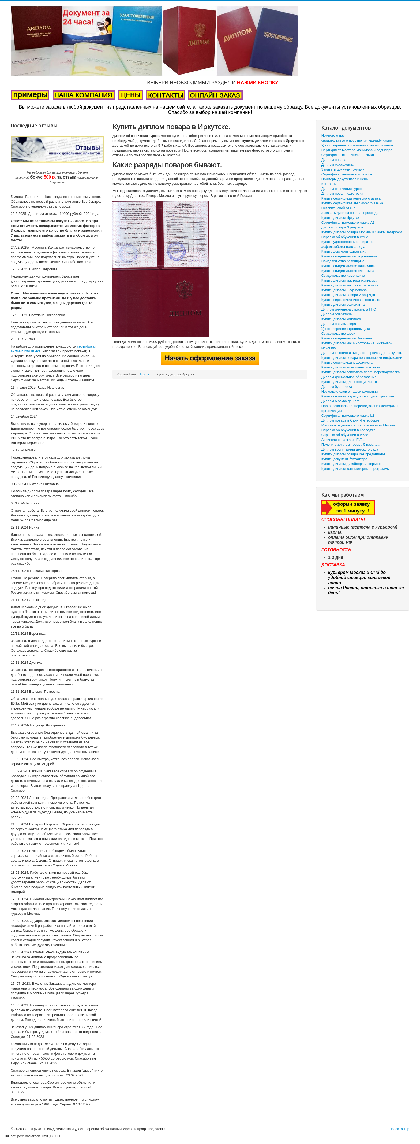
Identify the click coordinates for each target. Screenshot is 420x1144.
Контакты (328, 184)
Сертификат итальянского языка (347, 155)
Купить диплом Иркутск (340, 218)
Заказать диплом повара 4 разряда (349, 213)
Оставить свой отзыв (338, 208)
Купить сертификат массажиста (347, 362)
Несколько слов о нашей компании (349, 391)
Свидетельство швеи (338, 333)
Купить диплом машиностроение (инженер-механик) (356, 345)
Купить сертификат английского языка (352, 203)
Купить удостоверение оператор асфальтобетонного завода (347, 244)
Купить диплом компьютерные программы (355, 469)
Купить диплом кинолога (341, 319)
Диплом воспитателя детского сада (349, 449)
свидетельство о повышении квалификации (356, 140)
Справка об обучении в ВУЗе (344, 237)
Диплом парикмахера (338, 324)
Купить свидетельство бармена (346, 338)
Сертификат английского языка (346, 174)
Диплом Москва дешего (340, 401)
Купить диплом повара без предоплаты (353, 454)
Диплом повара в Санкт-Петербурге (350, 420)
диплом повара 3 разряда (342, 227)
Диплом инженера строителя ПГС (348, 309)
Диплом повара (333, 160)
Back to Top (400, 1129)
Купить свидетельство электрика (347, 271)
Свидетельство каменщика (343, 276)
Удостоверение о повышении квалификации (357, 145)
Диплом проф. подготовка (342, 193)
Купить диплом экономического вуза (350, 367)
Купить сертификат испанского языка (351, 300)
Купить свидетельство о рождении (349, 256)
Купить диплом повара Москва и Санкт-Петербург (361, 232)
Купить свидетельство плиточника (349, 266)
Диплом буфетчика (336, 387)
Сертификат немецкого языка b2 (347, 416)
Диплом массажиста (337, 165)
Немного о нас (333, 136)
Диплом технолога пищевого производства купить (361, 353)
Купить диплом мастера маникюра (349, 280)
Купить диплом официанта (343, 304)
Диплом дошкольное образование (349, 377)
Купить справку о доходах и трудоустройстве (357, 396)
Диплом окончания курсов (342, 189)
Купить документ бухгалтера (344, 459)
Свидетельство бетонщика (342, 261)
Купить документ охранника (343, 251)
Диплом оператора (336, 314)
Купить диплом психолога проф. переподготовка (360, 372)
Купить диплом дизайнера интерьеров (352, 464)
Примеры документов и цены (345, 179)
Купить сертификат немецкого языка (351, 198)
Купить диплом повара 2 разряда (348, 295)
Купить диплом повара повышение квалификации (361, 358)
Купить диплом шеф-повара (344, 290)
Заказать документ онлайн (343, 169)
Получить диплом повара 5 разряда (350, 444)
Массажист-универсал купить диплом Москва (358, 425)
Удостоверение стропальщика (345, 329)
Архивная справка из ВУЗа (343, 440)
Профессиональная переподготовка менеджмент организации (361, 408)
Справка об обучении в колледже (348, 430)
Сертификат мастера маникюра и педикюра (356, 150)
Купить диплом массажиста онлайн (349, 285)
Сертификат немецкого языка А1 (348, 222)
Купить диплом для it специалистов (350, 382)
